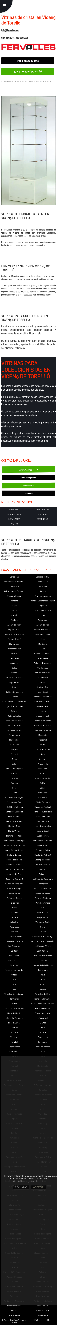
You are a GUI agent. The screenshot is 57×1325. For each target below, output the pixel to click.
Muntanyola (14, 644)
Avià (43, 754)
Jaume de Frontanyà (14, 677)
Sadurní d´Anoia (14, 855)
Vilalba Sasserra (43, 802)
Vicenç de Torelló (42, 859)
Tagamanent (14, 1046)
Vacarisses (14, 927)
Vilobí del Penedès (14, 1018)
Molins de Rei (43, 1305)
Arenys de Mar (42, 624)
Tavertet (14, 1037)
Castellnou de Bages (14, 797)
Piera (42, 773)
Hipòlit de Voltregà (14, 807)
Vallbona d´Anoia (42, 922)
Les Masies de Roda (14, 941)
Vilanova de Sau (14, 802)
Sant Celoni (14, 955)
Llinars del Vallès (14, 936)
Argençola (42, 792)
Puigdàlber (43, 605)
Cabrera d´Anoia (43, 749)
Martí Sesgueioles (14, 821)
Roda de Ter (42, 687)
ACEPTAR (38, 1187)
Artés (14, 759)
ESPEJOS (42, 514)
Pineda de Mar (14, 1315)
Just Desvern (43, 835)
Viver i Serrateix (42, 1013)
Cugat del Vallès (43, 850)
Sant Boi (43, 869)
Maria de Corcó (14, 960)
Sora (14, 787)
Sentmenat (14, 1051)
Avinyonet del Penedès (14, 591)
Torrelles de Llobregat (14, 994)
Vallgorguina (42, 917)
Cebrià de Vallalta (42, 864)
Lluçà (14, 792)
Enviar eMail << (28, 485)
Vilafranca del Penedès (14, 581)
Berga (42, 744)
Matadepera (14, 735)
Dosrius (14, 1027)
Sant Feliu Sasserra (14, 811)
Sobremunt (43, 970)
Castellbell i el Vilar (14, 725)
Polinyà (14, 1310)
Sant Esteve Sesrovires (14, 845)
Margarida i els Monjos (43, 965)
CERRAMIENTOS (14, 514)
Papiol (14, 610)
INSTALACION (14, 519)
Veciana (14, 912)
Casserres (42, 768)
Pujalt (14, 605)
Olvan (42, 984)
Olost (14, 989)
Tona (43, 648)
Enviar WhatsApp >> (28, 71)
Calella (14, 672)
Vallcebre (14, 922)
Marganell (14, 744)
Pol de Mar (14, 902)
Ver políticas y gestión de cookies (29, 1181)
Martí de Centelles (43, 826)
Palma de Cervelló (43, 610)
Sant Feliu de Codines (42, 840)
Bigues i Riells (14, 629)
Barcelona (14, 576)
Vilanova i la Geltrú (14, 720)
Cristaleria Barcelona (7, 81)
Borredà (14, 754)
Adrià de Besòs (42, 706)
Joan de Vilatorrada (42, 672)
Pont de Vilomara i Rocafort (42, 600)
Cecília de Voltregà (42, 855)
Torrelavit (14, 998)
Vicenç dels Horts (14, 859)
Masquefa (42, 735)
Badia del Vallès (14, 716)
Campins (14, 663)
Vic (42, 907)
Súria (42, 927)
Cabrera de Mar (42, 576)
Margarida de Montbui (14, 970)
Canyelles (14, 653)
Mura (43, 639)
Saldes (43, 931)
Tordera (14, 1032)
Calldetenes (42, 668)
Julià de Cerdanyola (14, 692)
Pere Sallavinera (42, 902)
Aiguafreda (43, 764)
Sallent (14, 711)
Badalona (43, 586)
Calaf (14, 764)
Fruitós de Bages (14, 888)
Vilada (14, 907)
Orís (14, 984)
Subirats (14, 931)
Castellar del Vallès (42, 725)
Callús (14, 668)
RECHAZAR (21, 1187)
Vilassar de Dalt (43, 716)
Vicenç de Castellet (42, 629)
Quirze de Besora (14, 898)
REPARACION (43, 509)
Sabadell (43, 874)
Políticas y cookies (42, 1320)
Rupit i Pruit (14, 682)
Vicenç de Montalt (14, 864)
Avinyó (43, 591)
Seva (43, 974)
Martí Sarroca (43, 821)
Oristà (42, 979)
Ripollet (14, 696)
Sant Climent (43, 950)
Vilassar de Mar (14, 648)
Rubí (14, 687)
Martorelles (14, 739)
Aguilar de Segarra (14, 768)
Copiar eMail (28, 493)
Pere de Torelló (14, 639)
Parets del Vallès (42, 778)
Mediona (14, 620)
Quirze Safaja (14, 893)
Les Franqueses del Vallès (42, 941)
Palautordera (43, 845)
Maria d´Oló (14, 965)
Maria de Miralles (42, 1008)
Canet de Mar (43, 658)
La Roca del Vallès (43, 946)
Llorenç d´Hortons (14, 835)
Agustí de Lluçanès (14, 706)
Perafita (14, 778)
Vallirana (14, 917)
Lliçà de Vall (42, 1018)
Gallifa (42, 783)
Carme (14, 773)
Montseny (42, 644)
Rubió (42, 682)
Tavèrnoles (43, 1037)
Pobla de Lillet (42, 1310)
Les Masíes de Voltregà (42, 936)
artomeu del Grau (14, 874)
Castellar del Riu (14, 730)
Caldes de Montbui (42, 807)
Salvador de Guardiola (14, 634)
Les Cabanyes (14, 946)
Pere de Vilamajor (43, 634)
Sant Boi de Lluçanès (14, 869)
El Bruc (43, 1022)
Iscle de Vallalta (43, 677)
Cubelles (43, 1027)
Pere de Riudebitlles (43, 811)
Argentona (42, 620)
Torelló (14, 1003)
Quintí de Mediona (43, 898)
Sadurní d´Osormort (14, 879)
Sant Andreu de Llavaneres (14, 701)
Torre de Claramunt (42, 998)
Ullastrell (43, 960)
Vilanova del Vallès (43, 720)
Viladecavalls (42, 581)
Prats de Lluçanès (43, 596)
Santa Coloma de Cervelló (42, 1003)
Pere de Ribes (14, 816)
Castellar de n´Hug (43, 730)
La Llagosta (43, 883)
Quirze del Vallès (42, 893)
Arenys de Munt (14, 624)
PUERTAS (14, 523)
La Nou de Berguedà (14, 883)
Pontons (14, 600)
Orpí (14, 979)
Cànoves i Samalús (42, 653)
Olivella (43, 989)
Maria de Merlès (14, 1013)
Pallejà (14, 615)
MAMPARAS (14, 509)
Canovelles (14, 658)
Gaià (43, 1051)
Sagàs (42, 787)
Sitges (14, 974)
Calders (42, 759)
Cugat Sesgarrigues (14, 850)
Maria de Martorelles (43, 955)
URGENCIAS (42, 519)
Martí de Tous (14, 826)
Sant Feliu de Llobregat (14, 840)
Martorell (43, 739)
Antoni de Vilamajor (42, 696)
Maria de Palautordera (14, 1008)
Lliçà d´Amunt (14, 1022)
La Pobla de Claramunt (43, 879)
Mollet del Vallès (14, 1305)
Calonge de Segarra (42, 663)
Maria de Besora (43, 1046)
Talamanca (42, 1042)
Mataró (43, 711)
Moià (43, 615)
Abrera (43, 1032)
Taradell (14, 1042)
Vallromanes (42, 912)
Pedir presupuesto (28, 60)
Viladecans (14, 586)
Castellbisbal (42, 1315)
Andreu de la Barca (42, 701)
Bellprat (14, 749)
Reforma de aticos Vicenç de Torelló (14, 1321)
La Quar (14, 950)
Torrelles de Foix (42, 994)
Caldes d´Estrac (14, 596)
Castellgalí (42, 797)
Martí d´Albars (14, 831)
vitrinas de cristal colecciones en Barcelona (26, 81)
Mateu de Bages (43, 816)
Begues (14, 783)
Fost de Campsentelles (43, 888)
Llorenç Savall (42, 831)
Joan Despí (43, 692)
